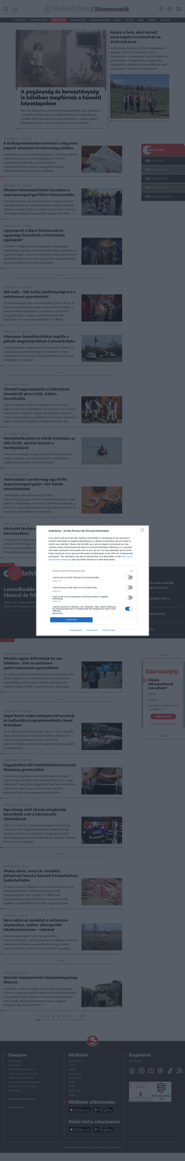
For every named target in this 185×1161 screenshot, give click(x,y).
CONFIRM (71, 620)
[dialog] (92, 580)
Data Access (92, 630)
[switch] (129, 577)
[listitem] (92, 570)
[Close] (143, 531)
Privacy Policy (109, 630)
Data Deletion (76, 630)
